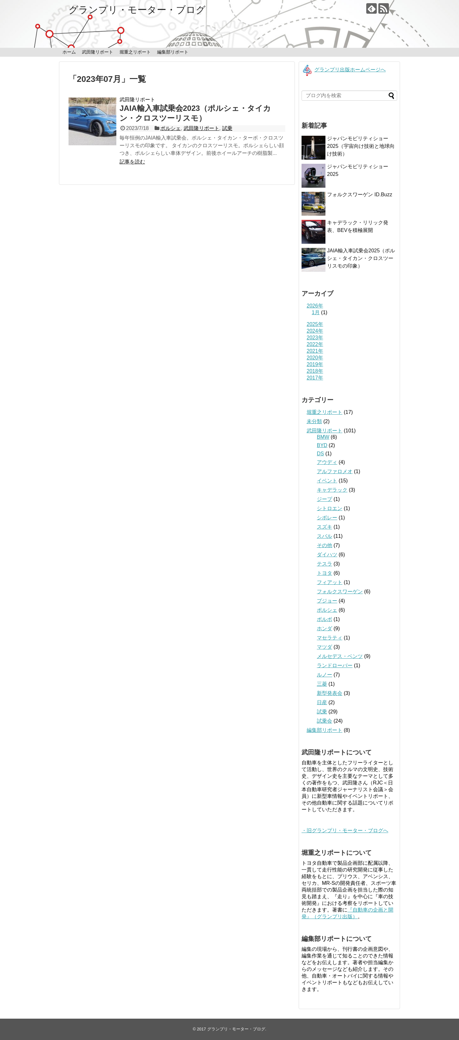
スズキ (324, 527)
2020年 (315, 357)
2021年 (315, 351)
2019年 (315, 364)
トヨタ (324, 573)
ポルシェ (170, 128)
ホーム (69, 51)
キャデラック (332, 490)
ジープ (324, 499)
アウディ (327, 462)
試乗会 (324, 721)
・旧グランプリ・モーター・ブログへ (345, 830)
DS (320, 453)
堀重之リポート (135, 51)
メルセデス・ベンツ (340, 656)
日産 (322, 702)
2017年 (315, 377)
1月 (316, 312)
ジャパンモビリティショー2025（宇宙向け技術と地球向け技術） (361, 146)
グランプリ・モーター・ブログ (137, 9)
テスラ (324, 564)
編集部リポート (172, 51)
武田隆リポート (97, 51)
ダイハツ (327, 554)
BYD (322, 445)
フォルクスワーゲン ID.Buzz (359, 194)
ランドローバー (335, 665)
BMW (323, 437)
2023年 (315, 337)
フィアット (329, 582)
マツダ (324, 647)
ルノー (324, 674)
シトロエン (329, 508)
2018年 (315, 371)
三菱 (322, 684)
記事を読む (132, 161)
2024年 (315, 331)
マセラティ (329, 637)
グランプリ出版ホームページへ (344, 69)
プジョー (327, 600)
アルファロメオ (335, 471)
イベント (327, 480)
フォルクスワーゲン (340, 591)
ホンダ (324, 628)
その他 (324, 545)
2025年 (315, 324)
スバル (324, 536)
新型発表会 (329, 693)
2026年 (315, 305)
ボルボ (324, 619)
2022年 (315, 344)
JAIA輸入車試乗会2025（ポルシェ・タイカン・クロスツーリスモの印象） (361, 258)
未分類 (314, 421)
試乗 (227, 128)
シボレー (327, 517)
